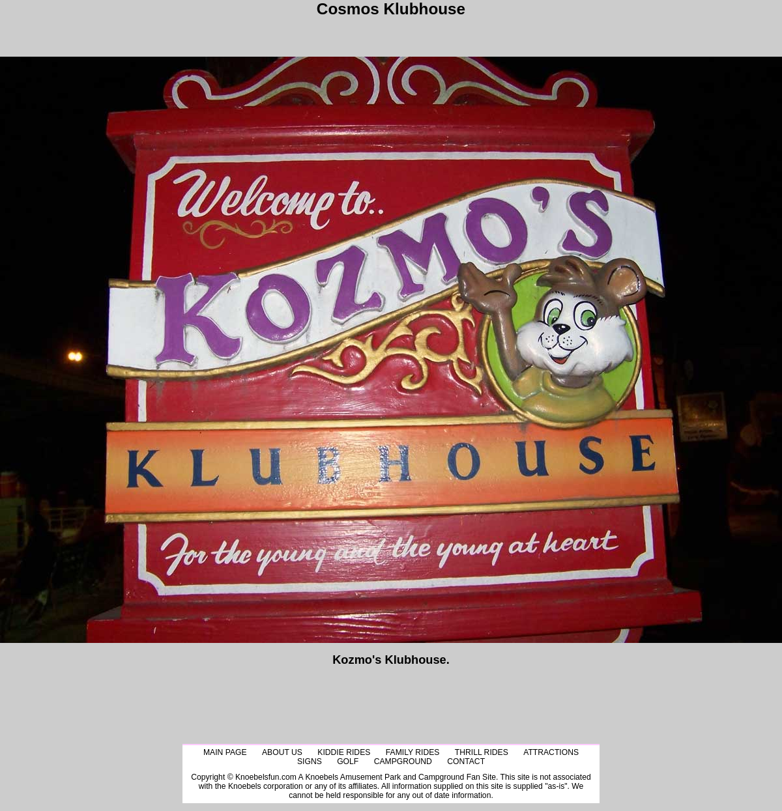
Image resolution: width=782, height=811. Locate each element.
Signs (309, 761)
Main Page (225, 752)
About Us (282, 752)
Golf (347, 761)
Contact (466, 761)
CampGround (403, 761)
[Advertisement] (391, 33)
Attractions (551, 752)
